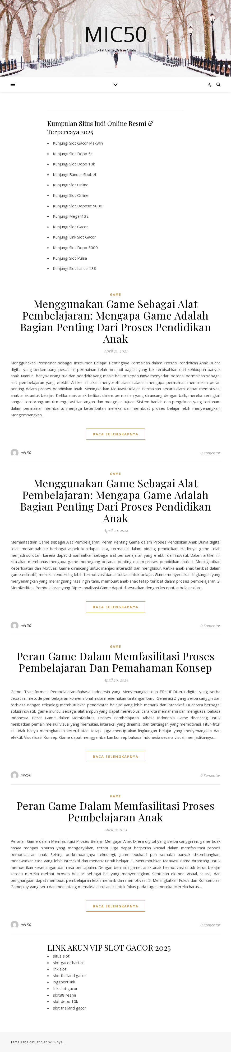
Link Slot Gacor (82, 237)
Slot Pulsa (78, 258)
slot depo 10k (65, 1001)
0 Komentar (210, 452)
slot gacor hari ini (68, 962)
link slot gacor (65, 988)
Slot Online (79, 184)
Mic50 (115, 33)
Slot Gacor (78, 226)
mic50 (26, 452)
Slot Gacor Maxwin (86, 143)
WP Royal (55, 1042)
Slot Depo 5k (81, 153)
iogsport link (64, 981)
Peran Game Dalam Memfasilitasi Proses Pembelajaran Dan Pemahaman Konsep (116, 661)
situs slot (61, 956)
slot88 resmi (64, 995)
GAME (115, 294)
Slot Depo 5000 (83, 247)
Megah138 (79, 216)
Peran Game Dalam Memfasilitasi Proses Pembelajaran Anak (116, 811)
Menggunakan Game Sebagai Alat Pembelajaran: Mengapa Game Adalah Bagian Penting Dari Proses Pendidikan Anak (115, 321)
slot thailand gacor (69, 975)
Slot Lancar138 (82, 268)
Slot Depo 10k (82, 163)
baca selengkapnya (115, 434)
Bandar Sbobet (82, 174)
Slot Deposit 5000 (85, 205)
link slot (59, 969)
